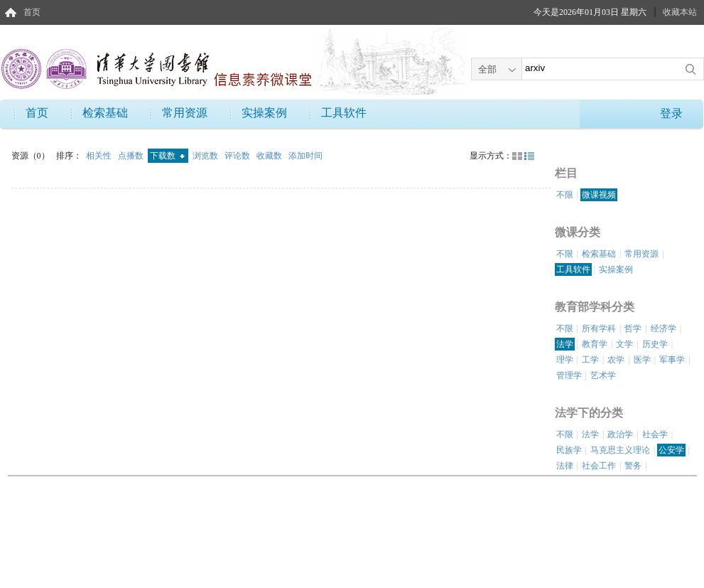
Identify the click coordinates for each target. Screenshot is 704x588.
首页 (31, 12)
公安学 (671, 450)
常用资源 (184, 113)
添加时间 (305, 156)
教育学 (594, 344)
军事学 (672, 360)
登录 (671, 113)
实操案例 (264, 113)
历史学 (655, 344)
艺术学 (603, 375)
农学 (615, 360)
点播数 (132, 156)
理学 (564, 360)
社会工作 (599, 466)
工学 (590, 360)
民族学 (569, 450)
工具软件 (344, 113)
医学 (642, 360)
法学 (564, 344)
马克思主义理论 (620, 450)
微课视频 (599, 195)
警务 (632, 466)
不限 (564, 195)
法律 (564, 466)
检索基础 (105, 113)
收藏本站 (680, 12)
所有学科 (599, 328)
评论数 (238, 156)
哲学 (632, 328)
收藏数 (270, 156)
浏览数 (206, 156)
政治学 (620, 434)
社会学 (655, 434)
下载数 (167, 156)
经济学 (663, 328)
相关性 (100, 156)
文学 (624, 344)
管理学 (569, 375)
